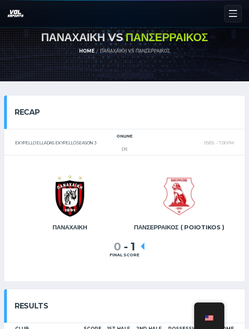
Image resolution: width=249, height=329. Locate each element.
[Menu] (233, 13)
